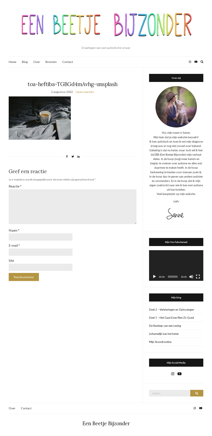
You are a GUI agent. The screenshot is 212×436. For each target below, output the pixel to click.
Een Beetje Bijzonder (106, 423)
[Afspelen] (154, 277)
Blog (25, 62)
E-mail (14, 245)
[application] (176, 265)
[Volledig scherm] (198, 277)
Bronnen (51, 62)
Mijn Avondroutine (160, 342)
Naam (14, 230)
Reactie (15, 186)
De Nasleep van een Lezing (165, 325)
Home (12, 62)
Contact (67, 62)
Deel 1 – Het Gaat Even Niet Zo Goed (171, 317)
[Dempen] (191, 277)
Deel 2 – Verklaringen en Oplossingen (171, 309)
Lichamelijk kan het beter (164, 333)
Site (11, 260)
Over (36, 62)
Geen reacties (85, 92)
